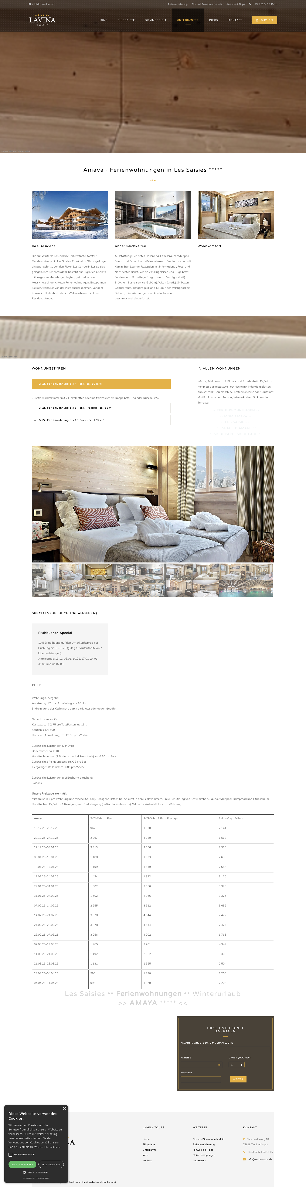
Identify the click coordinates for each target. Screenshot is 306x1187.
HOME (103, 20)
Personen (186, 1072)
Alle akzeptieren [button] (22, 1164)
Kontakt (147, 1160)
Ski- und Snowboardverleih (207, 4)
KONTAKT (235, 20)
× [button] (64, 1109)
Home (146, 1139)
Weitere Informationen (47, 1147)
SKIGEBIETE (126, 20)
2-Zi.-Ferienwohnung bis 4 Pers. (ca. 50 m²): (70, 383)
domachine (79, 1182)
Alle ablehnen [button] (51, 1164)
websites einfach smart (102, 1182)
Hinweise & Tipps (235, 4)
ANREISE (186, 1058)
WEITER (238, 1079)
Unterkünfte (150, 1149)
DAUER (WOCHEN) (239, 1058)
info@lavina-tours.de (42, 4)
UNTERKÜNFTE (188, 20)
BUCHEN (264, 20)
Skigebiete (149, 1144)
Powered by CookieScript (36, 1178)
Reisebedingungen (204, 1155)
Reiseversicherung (178, 4)
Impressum (199, 1160)
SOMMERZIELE (156, 20)
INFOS (213, 20)
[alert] (36, 1144)
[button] (36, 1172)
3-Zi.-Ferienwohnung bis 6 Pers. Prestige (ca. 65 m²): (76, 407)
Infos (145, 1155)
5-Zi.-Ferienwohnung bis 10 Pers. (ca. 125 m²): (72, 420)
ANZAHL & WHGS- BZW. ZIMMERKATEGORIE (207, 1043)
